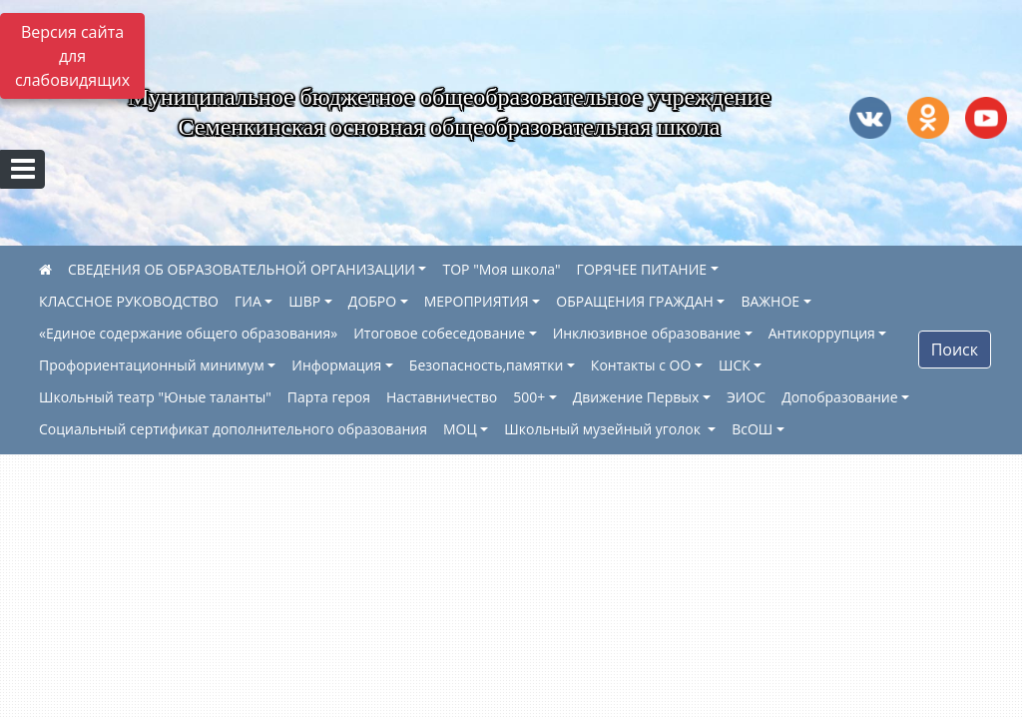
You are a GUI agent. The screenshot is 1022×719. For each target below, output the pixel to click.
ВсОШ (752, 428)
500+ (529, 396)
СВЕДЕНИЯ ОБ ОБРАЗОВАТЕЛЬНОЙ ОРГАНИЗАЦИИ (241, 269)
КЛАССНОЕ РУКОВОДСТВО (129, 301)
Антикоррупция (821, 333)
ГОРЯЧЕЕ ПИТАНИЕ (642, 269)
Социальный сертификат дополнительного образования (233, 428)
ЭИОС (746, 396)
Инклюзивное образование (647, 333)
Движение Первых (636, 396)
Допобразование (839, 396)
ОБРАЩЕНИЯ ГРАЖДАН (635, 301)
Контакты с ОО (641, 365)
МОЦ (460, 428)
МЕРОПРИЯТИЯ (476, 301)
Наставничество (441, 396)
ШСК (735, 365)
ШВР (304, 301)
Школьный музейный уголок (604, 428)
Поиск (954, 349)
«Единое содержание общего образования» (188, 333)
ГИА (248, 301)
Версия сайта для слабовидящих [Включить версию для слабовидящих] (72, 56)
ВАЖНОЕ (770, 301)
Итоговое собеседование (439, 333)
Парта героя (328, 396)
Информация (336, 365)
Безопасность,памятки (486, 365)
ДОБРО (372, 301)
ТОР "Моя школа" (501, 269)
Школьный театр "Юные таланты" (155, 396)
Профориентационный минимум (151, 365)
